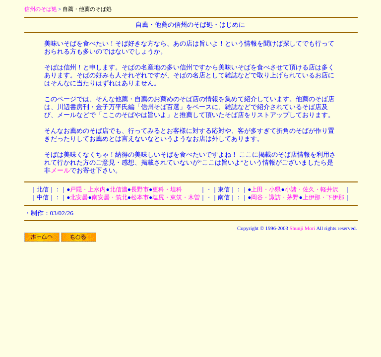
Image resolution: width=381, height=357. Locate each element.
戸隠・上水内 (88, 189)
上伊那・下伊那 (323, 197)
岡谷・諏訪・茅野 (275, 197)
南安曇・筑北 (109, 197)
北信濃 (118, 189)
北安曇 (79, 197)
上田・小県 (266, 189)
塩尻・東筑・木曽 (176, 197)
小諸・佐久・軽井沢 (311, 189)
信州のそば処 (40, 9)
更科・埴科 (167, 189)
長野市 (140, 189)
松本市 (140, 197)
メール (60, 170)
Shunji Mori (303, 228)
